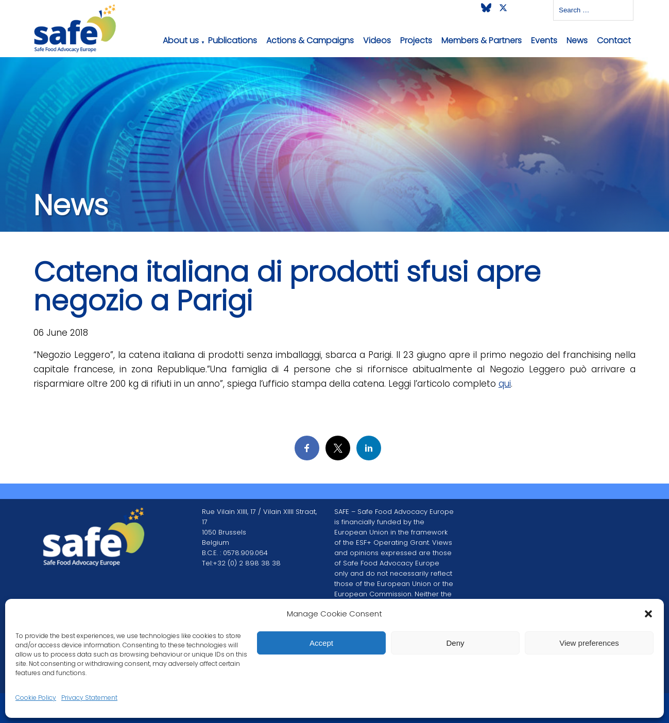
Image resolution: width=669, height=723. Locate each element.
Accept (321, 643)
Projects (416, 40)
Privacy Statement (89, 697)
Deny (455, 643)
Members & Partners (481, 40)
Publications (232, 40)
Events (544, 40)
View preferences (589, 643)
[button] (648, 614)
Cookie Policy (35, 697)
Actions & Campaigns (310, 40)
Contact (614, 40)
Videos (377, 40)
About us (181, 40)
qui (505, 383)
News (577, 40)
